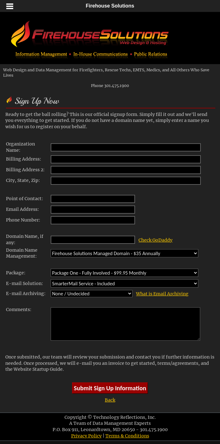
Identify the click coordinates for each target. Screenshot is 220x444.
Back (110, 400)
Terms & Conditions (127, 436)
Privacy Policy (86, 436)
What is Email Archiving (162, 294)
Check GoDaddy (155, 240)
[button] (9, 6)
